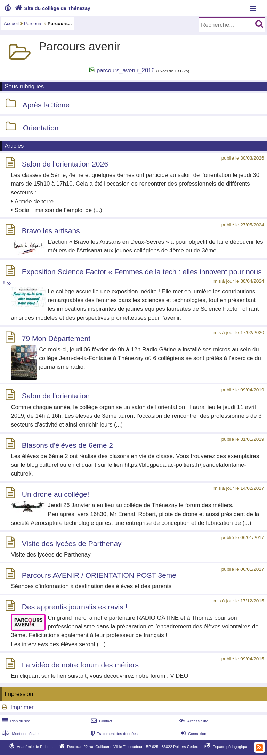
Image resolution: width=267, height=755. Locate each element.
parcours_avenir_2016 (126, 70)
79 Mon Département (56, 338)
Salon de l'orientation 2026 (65, 164)
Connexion (192, 734)
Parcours (33, 23)
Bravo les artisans (51, 231)
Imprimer (21, 707)
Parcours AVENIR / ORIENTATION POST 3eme (99, 575)
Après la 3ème (46, 105)
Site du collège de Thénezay (52, 8)
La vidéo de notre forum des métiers (80, 665)
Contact (101, 721)
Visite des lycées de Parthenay (72, 543)
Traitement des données (113, 734)
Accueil (11, 23)
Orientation (41, 128)
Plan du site (15, 721)
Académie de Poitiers (34, 746)
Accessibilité (193, 721)
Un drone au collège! (55, 494)
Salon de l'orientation (56, 396)
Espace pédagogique (231, 746)
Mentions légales (20, 734)
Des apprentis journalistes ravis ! (74, 607)
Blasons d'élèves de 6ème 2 (67, 445)
